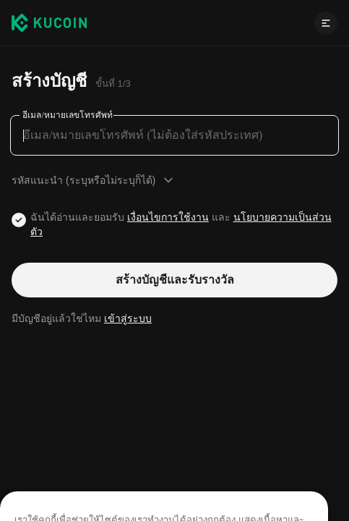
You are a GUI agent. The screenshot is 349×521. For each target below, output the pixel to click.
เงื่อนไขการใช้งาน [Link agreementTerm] (168, 217)
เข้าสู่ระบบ (128, 318)
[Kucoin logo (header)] (49, 22)
